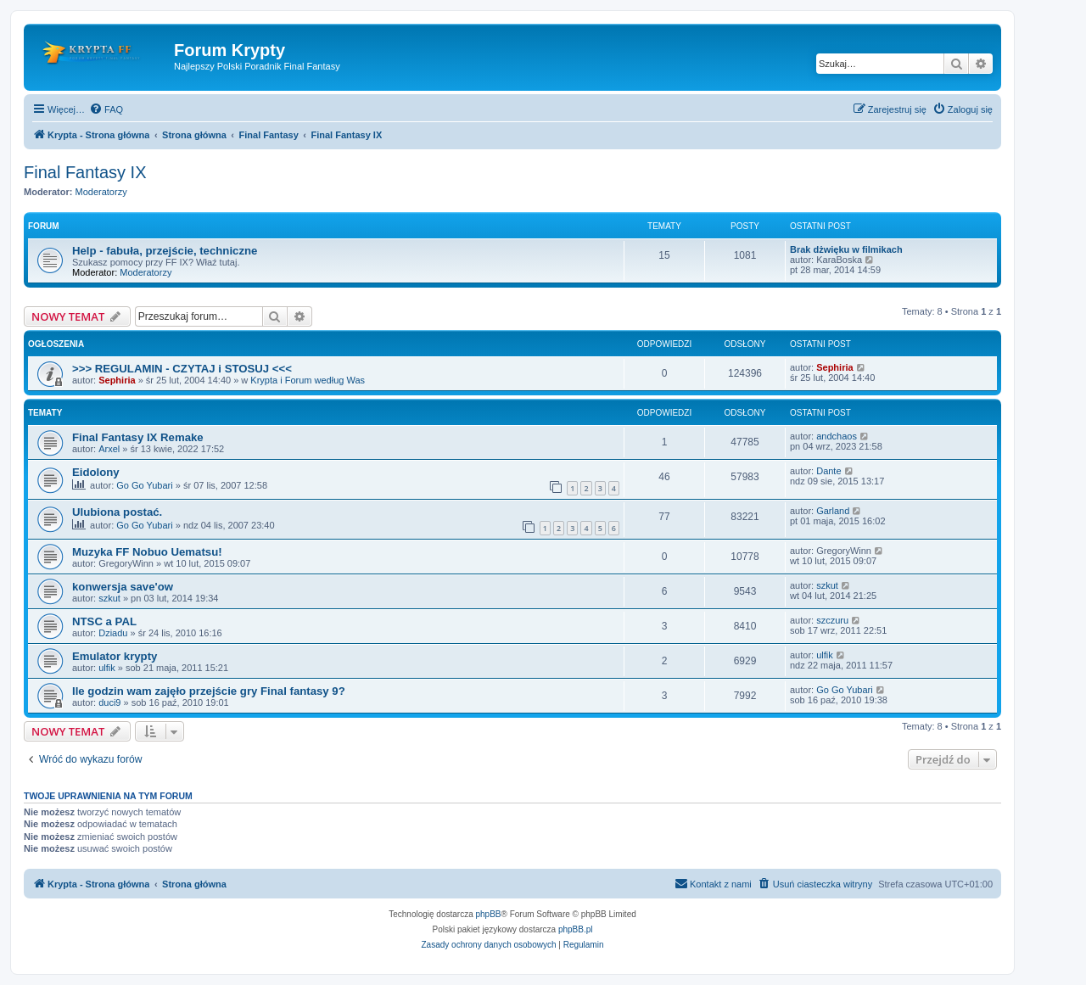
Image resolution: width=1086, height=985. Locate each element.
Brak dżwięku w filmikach (846, 249)
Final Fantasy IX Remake (138, 437)
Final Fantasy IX (85, 172)
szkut (109, 598)
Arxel (109, 449)
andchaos (836, 436)
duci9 (109, 702)
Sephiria (116, 380)
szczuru (832, 620)
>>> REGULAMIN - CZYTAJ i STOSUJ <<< (182, 368)
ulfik (106, 668)
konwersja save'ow (122, 586)
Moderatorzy (101, 192)
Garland (832, 511)
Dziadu (112, 633)
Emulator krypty (114, 656)
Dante (828, 471)
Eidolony (96, 472)
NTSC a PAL (104, 621)
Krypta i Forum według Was (307, 380)
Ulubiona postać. (117, 512)
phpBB (488, 914)
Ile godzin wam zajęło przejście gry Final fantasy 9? (208, 691)
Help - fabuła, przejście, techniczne (164, 250)
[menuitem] (106, 109)
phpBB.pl (575, 929)
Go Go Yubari (144, 485)
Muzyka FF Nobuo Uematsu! (147, 552)
